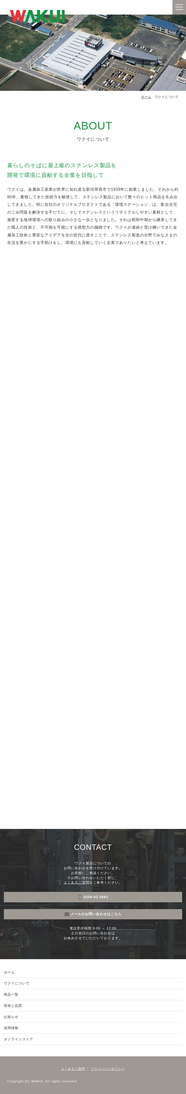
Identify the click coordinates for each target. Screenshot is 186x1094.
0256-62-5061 (93, 897)
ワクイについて (17, 983)
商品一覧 (11, 994)
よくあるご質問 (76, 882)
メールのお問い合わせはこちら (93, 914)
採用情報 (11, 1028)
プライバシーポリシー (108, 1069)
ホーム (146, 97)
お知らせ (11, 1017)
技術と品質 (13, 1006)
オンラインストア (18, 1039)
